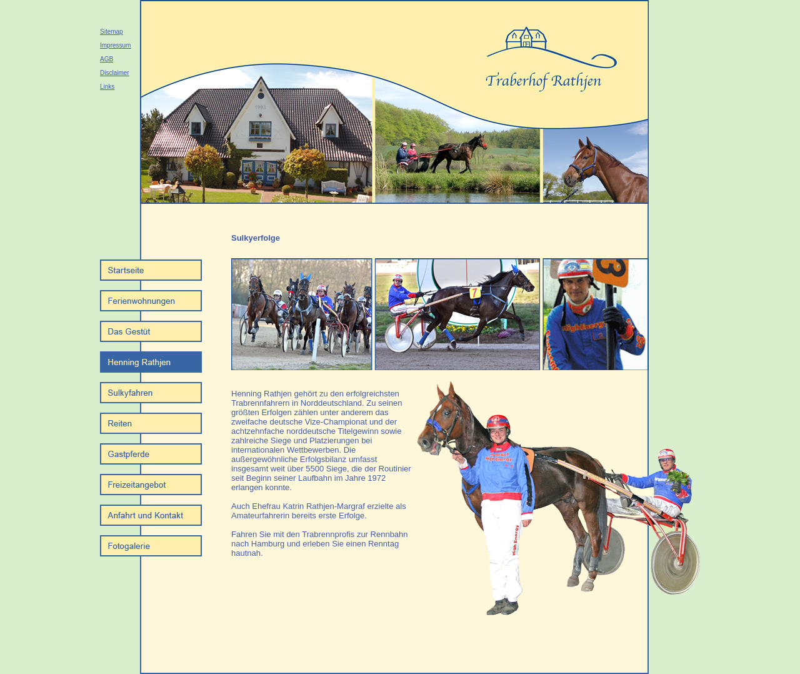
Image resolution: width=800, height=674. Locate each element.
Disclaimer (114, 72)
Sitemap (111, 31)
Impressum (115, 45)
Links (107, 86)
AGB (106, 59)
